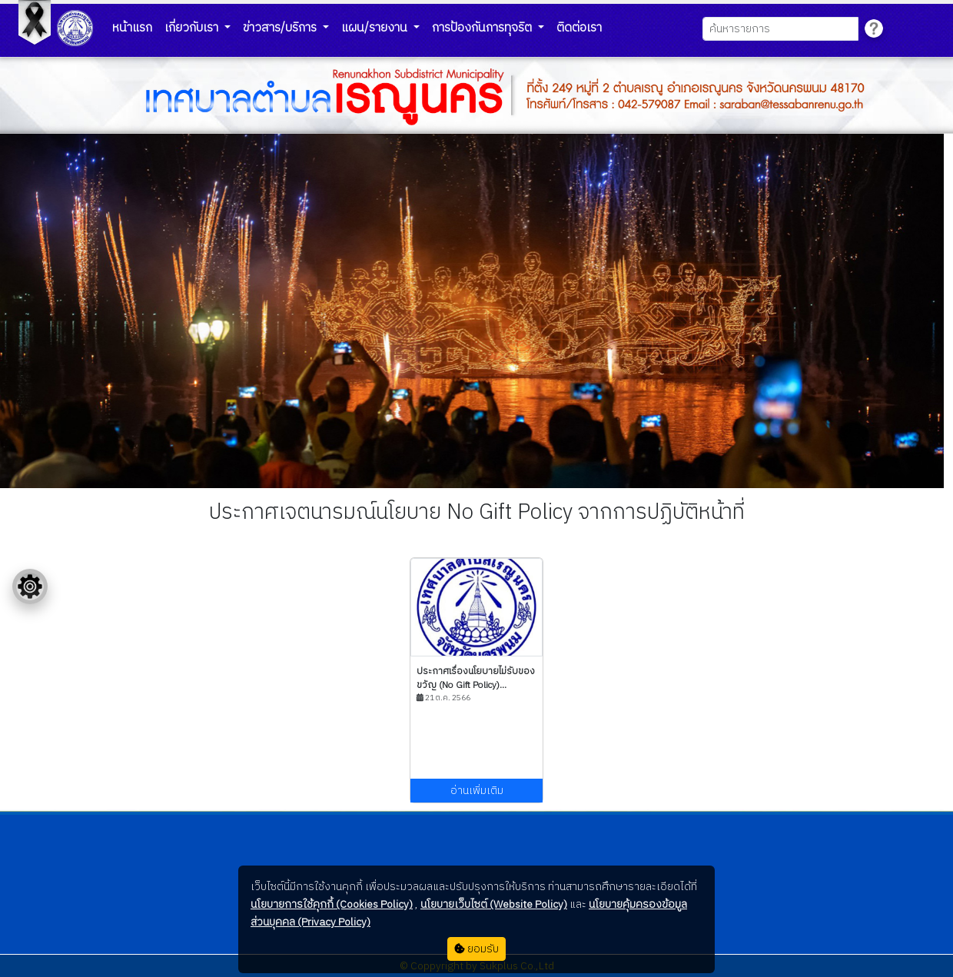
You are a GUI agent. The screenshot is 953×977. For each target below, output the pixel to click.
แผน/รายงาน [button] (375, 28)
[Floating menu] (30, 586)
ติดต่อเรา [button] (579, 28)
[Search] (780, 29)
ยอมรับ (476, 949)
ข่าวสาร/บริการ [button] (281, 28)
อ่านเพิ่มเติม (476, 790)
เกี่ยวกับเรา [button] (192, 28)
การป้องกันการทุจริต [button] (483, 28)
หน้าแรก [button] (132, 28)
